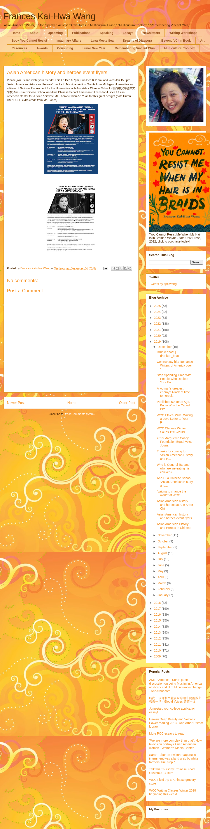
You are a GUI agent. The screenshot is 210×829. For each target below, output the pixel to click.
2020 (158, 335)
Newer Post (16, 403)
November (165, 535)
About (34, 33)
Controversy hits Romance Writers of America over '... (175, 365)
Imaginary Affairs (68, 40)
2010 (158, 650)
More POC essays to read (166, 733)
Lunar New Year (93, 48)
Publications (81, 33)
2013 (158, 632)
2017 (158, 608)
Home (16, 33)
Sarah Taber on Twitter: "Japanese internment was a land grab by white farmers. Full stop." (173, 758)
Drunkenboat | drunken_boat (168, 354)
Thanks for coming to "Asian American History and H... (175, 455)
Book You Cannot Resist (29, 40)
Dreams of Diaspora (137, 40)
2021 (158, 329)
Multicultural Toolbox (179, 48)
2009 (158, 656)
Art (202, 40)
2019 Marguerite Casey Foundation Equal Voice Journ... (174, 441)
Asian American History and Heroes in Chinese (174, 526)
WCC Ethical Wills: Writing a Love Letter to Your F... (175, 418)
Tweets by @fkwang (163, 284)
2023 (158, 317)
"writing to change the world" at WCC (171, 493)
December (165, 347)
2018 (158, 602)
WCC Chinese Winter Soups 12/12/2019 (171, 430)
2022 (158, 323)
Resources (19, 48)
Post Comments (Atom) (79, 414)
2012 (158, 638)
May (161, 571)
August (163, 553)
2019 (158, 341)
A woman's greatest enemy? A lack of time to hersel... (173, 392)
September (165, 547)
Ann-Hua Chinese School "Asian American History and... (175, 481)
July (161, 559)
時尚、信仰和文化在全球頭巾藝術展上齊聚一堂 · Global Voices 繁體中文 (175, 699)
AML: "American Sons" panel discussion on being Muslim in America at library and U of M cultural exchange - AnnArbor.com (175, 685)
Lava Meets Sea (102, 40)
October (163, 541)
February (164, 589)
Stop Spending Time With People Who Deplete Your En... (174, 378)
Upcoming (55, 33)
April (161, 577)
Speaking (106, 33)
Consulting (65, 48)
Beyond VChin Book (176, 40)
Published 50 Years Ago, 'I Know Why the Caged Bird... (174, 405)
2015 (158, 620)
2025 (158, 306)
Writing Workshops (183, 33)
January (163, 595)
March (162, 583)
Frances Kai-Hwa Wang (50, 16)
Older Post (127, 403)
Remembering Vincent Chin (135, 48)
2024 (158, 312)
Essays (128, 33)
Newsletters (151, 33)
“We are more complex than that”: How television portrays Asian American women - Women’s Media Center (175, 744)
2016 (158, 614)
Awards (42, 48)
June (161, 565)
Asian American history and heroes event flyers (174, 516)
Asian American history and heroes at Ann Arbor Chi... (175, 504)
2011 (158, 644)
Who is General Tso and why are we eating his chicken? (173, 468)
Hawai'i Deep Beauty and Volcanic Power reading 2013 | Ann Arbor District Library (176, 722)
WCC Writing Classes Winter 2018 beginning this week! (172, 792)
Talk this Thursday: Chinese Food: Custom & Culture (172, 771)
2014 (158, 626)
